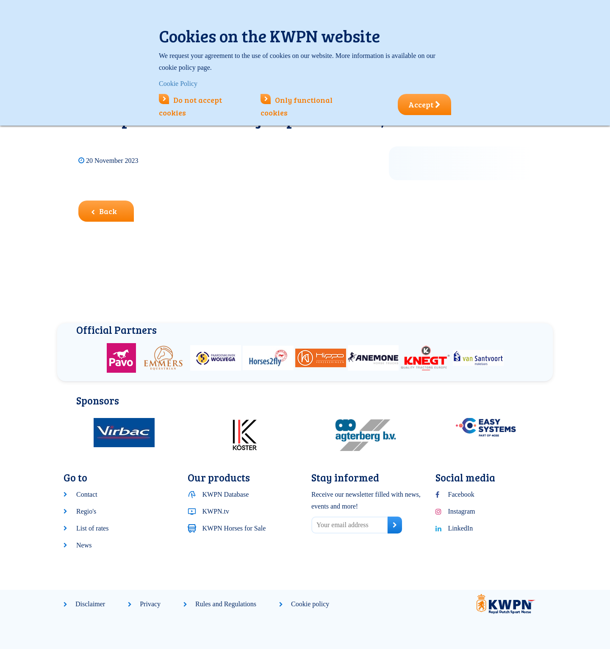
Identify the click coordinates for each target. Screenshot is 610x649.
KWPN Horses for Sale (234, 528)
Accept (424, 104)
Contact (86, 494)
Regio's (86, 511)
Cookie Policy (178, 83)
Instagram (461, 511)
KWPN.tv (216, 511)
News (84, 545)
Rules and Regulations (225, 604)
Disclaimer (90, 604)
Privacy (150, 604)
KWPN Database (225, 494)
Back (104, 211)
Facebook (461, 494)
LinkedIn (460, 528)
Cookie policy (310, 604)
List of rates (92, 528)
